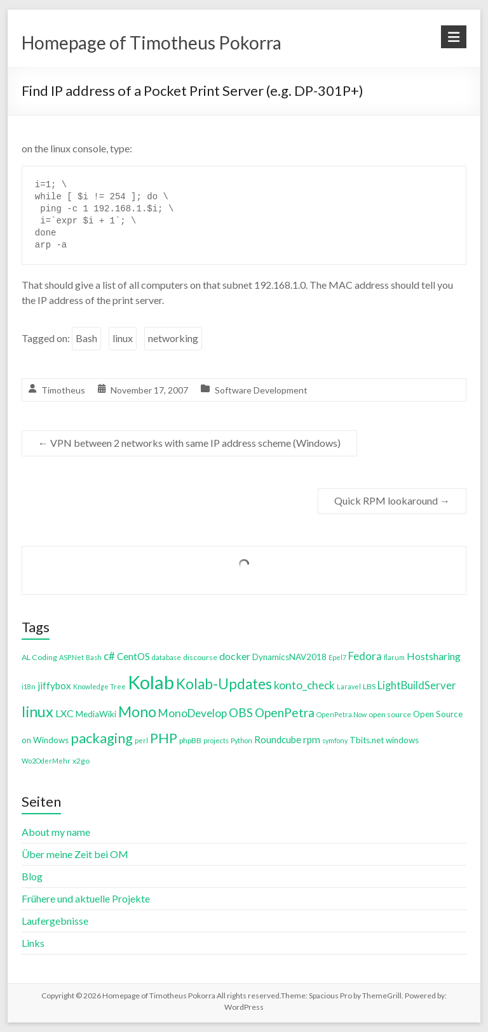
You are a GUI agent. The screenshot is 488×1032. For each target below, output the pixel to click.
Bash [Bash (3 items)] (94, 657)
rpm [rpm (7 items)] (311, 739)
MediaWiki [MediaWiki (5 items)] (96, 714)
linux (122, 338)
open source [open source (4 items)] (390, 714)
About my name (56, 832)
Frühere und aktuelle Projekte (86, 898)
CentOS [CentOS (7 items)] (133, 656)
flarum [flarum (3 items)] (394, 657)
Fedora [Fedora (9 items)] (365, 656)
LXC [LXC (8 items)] (64, 713)
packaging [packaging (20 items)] (102, 738)
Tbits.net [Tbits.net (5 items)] (366, 740)
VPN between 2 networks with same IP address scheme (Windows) (189, 443)
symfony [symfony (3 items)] (335, 740)
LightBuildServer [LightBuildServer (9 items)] (416, 685)
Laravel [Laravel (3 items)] (349, 686)
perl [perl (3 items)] (141, 740)
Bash (86, 338)
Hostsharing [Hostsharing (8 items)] (434, 656)
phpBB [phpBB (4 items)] (190, 740)
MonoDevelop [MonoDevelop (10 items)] (192, 713)
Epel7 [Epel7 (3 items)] (337, 657)
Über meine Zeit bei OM (75, 854)
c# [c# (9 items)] (109, 656)
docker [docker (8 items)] (234, 656)
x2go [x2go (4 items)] (81, 760)
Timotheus (63, 390)
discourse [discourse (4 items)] (200, 657)
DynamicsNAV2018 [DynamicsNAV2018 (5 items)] (289, 657)
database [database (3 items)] (166, 657)
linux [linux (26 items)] (37, 711)
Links (33, 943)
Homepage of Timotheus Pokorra (151, 42)
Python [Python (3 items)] (241, 740)
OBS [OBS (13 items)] (241, 712)
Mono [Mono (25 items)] (137, 711)
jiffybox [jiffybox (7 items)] (54, 685)
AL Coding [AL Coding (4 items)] (39, 657)
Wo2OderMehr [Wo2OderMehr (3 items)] (46, 761)
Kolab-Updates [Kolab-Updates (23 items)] (224, 683)
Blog (32, 876)
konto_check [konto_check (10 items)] (304, 685)
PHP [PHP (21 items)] (163, 737)
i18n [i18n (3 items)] (29, 686)
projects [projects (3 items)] (216, 740)
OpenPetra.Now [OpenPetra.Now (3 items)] (341, 714)
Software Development (261, 390)
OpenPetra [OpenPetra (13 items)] (285, 712)
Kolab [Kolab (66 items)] (151, 682)
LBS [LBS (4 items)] (369, 686)
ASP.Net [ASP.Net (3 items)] (71, 657)
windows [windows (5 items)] (402, 740)
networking (173, 338)
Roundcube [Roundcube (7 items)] (277, 739)
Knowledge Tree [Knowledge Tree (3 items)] (99, 686)
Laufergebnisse (55, 921)
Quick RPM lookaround (392, 500)
